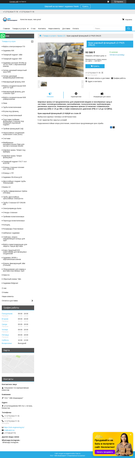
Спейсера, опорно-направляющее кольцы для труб (14, 238)
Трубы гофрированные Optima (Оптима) (15, 192)
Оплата (75, 29)
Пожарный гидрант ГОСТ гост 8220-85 (15, 162)
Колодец (6, 225)
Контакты (42, 29)
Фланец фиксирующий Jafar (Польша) (14, 264)
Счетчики (6, 138)
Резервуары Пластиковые (13, 229)
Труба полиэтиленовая (12, 107)
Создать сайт (14, 2)
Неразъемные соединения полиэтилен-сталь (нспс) (13, 133)
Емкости (6, 275)
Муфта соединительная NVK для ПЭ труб (14, 87)
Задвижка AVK (8, 51)
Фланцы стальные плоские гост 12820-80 (13, 168)
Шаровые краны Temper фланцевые (12, 156)
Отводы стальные (10, 212)
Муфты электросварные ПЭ (14, 46)
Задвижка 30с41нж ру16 (12, 177)
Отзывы (5, 292)
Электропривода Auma (12, 208)
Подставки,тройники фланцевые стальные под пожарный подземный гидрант (13, 122)
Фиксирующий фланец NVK (14, 82)
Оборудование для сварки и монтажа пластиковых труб (14, 270)
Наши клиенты (54, 29)
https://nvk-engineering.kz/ (14, 427)
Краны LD (61, 36)
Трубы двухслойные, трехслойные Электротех (13, 198)
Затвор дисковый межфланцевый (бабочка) (13, 77)
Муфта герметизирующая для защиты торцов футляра (15, 245)
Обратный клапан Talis (12, 279)
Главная (6, 29)
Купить (85, 6)
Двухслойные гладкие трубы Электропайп (14, 182)
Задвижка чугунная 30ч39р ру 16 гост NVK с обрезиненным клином (14, 64)
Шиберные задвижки (11, 233)
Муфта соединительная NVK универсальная (14, 98)
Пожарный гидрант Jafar (12, 55)
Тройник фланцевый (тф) (13, 129)
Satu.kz (78, 453)
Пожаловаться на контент (76, 456)
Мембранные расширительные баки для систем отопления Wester (13, 144)
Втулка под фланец (11, 111)
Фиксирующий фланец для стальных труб (14, 92)
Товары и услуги (19, 29)
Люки (5, 103)
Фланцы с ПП (8, 173)
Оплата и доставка (10, 301)
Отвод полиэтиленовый (12, 115)
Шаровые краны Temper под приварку (14, 151)
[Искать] (128, 28)
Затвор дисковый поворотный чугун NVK (15, 71)
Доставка (66, 29)
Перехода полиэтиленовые (14, 221)
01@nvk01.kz (9, 430)
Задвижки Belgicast (10, 283)
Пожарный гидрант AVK (12, 59)
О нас (33, 29)
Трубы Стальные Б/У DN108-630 (14, 203)
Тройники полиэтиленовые (13, 217)
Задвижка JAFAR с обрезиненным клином (12, 258)
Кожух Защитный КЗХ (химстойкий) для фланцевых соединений (15, 252)
